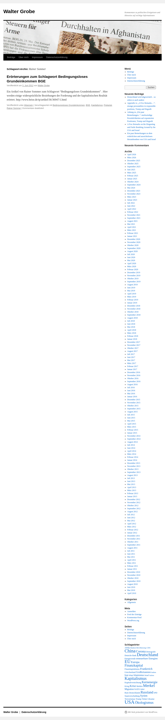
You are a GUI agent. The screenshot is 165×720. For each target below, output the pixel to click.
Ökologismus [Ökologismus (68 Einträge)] (144, 702)
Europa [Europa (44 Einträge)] (135, 662)
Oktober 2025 (132, 163)
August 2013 (132, 475)
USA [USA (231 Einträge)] (130, 702)
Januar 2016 (132, 396)
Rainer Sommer (14, 108)
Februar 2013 (132, 493)
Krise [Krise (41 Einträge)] (133, 686)
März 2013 (131, 490)
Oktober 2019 (132, 278)
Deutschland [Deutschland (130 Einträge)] (147, 654)
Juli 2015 (131, 415)
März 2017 (131, 363)
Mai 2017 (131, 360)
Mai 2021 (131, 224)
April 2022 (131, 209)
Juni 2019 (131, 287)
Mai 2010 (131, 590)
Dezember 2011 (133, 536)
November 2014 (133, 436)
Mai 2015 (131, 421)
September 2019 (133, 281)
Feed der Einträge (134, 614)
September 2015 (133, 408)
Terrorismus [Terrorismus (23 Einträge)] (130, 699)
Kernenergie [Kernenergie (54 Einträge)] (150, 682)
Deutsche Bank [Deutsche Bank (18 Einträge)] (130, 655)
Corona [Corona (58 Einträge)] (141, 651)
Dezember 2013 (133, 463)
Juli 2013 (131, 478)
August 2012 (132, 511)
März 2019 (131, 297)
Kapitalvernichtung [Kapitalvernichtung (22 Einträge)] (133, 682)
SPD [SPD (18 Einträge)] (155, 693)
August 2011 (132, 548)
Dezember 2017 (133, 342)
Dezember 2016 (133, 372)
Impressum (37, 57)
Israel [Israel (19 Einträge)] (146, 675)
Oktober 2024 (132, 182)
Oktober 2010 (132, 578)
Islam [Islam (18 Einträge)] (131, 675)
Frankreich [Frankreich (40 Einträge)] (146, 668)
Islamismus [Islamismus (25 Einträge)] (139, 675)
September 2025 (133, 166)
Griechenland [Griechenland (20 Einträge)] (130, 672)
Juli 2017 (131, 354)
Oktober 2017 (132, 348)
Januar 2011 (132, 569)
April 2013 (131, 487)
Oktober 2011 (132, 542)
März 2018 (131, 333)
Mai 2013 (131, 484)
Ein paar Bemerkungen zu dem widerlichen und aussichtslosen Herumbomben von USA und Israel (141, 136)
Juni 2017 (131, 357)
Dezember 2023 (133, 191)
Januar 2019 (132, 303)
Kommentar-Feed (134, 617)
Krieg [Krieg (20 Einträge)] (127, 686)
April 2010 (131, 593)
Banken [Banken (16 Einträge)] (133, 648)
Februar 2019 (132, 300)
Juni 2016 (131, 390)
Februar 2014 (132, 457)
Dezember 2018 (133, 306)
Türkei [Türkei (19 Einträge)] (144, 699)
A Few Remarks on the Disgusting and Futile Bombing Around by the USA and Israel (141, 127)
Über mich (23, 57)
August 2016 (132, 384)
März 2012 (131, 527)
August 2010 (132, 584)
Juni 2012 (131, 517)
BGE (88, 105)
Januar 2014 (132, 460)
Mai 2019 (131, 290)
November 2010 (133, 575)
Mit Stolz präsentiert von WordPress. (143, 712)
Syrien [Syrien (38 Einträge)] (143, 695)
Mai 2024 (131, 188)
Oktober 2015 (132, 405)
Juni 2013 (131, 481)
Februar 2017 (132, 366)
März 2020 (131, 266)
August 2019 (132, 284)
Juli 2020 (131, 254)
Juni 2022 (131, 206)
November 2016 (133, 375)
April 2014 (131, 451)
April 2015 (131, 424)
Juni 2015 (131, 418)
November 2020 (133, 242)
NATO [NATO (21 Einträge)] (137, 689)
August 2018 (132, 318)
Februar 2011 (132, 566)
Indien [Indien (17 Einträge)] (153, 672)
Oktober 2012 (132, 505)
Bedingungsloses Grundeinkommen (69, 105)
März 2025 (131, 172)
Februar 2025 (132, 175)
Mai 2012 (131, 520)
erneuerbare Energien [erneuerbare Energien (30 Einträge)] (147, 658)
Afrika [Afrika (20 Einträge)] (127, 648)
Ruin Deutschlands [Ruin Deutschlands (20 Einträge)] (132, 693)
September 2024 (133, 185)
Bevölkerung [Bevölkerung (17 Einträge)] (141, 648)
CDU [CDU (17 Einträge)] (149, 648)
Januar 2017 (132, 369)
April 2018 (131, 330)
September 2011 (133, 545)
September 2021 (133, 218)
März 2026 (131, 157)
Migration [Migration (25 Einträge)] (129, 689)
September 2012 (133, 508)
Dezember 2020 (133, 239)
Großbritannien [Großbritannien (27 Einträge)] (143, 672)
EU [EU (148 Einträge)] (127, 661)
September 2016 (133, 381)
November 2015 (133, 402)
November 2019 (133, 275)
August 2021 (132, 221)
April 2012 (131, 523)
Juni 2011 (131, 554)
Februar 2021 (132, 233)
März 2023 (131, 197)
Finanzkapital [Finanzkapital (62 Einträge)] (134, 665)
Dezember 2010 (133, 572)
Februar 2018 (132, 336)
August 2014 (132, 442)
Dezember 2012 (133, 499)
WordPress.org (133, 620)
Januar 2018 (132, 339)
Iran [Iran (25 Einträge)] (126, 675)
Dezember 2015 (133, 399)
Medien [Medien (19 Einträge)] (140, 686)
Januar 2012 (132, 533)
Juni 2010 (131, 587)
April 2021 (131, 227)
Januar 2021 (132, 236)
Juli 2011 (131, 551)
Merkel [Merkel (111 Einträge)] (149, 685)
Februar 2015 (132, 430)
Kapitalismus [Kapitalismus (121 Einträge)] (136, 678)
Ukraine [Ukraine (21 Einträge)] (151, 699)
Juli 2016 (131, 387)
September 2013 (133, 472)
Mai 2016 (131, 393)
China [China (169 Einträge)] (130, 650)
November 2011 (133, 539)
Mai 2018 (131, 327)
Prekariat (108, 105)
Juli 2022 (131, 203)
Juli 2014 (131, 445)
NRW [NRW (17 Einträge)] (142, 689)
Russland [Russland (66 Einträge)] (147, 692)
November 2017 (133, 345)
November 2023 (133, 194)
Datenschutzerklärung (56, 57)
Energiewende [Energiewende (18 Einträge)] (130, 659)
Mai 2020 (131, 260)
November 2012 (133, 502)
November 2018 (133, 309)
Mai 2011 (131, 557)
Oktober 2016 (132, 378)
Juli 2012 (131, 514)
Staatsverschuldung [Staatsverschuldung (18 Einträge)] (132, 696)
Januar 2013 (132, 496)
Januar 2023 (132, 200)
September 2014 (133, 439)
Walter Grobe (19, 11)
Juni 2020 (131, 257)
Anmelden (131, 611)
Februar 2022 (132, 212)
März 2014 (131, 454)
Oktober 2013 (132, 469)
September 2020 (133, 248)
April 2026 (131, 154)
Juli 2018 (131, 321)
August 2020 (132, 251)
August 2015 (132, 412)
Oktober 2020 (132, 245)
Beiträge (11, 57)
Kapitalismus (97, 105)
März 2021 (131, 230)
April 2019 (131, 294)
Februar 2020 (132, 269)
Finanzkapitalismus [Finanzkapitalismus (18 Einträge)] (132, 669)
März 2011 (131, 563)
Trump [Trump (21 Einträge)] (138, 699)
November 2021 (133, 215)
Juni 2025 (131, 169)
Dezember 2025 (133, 160)
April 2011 (131, 560)
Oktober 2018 (132, 312)
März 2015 (131, 427)
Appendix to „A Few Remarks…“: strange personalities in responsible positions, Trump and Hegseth (141, 106)
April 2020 (131, 263)
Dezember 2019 (133, 272)
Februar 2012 (132, 530)
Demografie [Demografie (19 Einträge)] (151, 652)
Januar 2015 (132, 433)
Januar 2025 (132, 179)
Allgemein (28, 105)
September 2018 (133, 315)
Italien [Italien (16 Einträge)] (152, 675)
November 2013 (133, 466)
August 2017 (132, 351)
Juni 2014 (131, 448)
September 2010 (133, 581)
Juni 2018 (131, 324)
